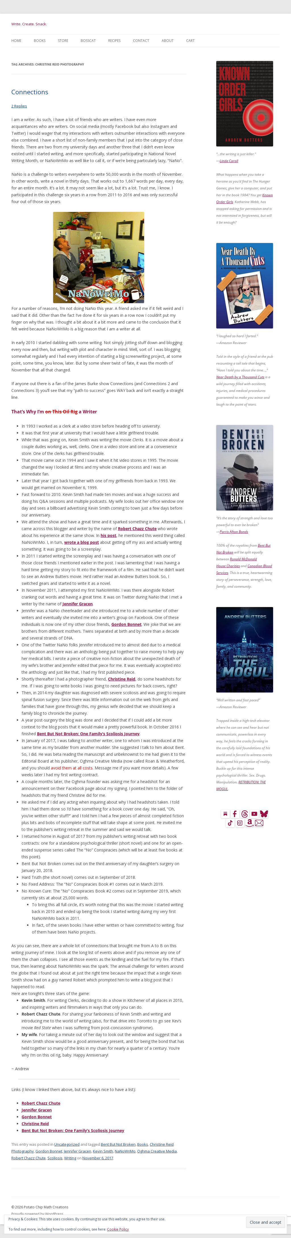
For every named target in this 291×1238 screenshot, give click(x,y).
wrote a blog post (81, 542)
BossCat (88, 40)
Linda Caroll (229, 160)
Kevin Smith (103, 1151)
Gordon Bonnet (126, 624)
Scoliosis (55, 1158)
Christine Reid (121, 679)
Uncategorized (67, 1144)
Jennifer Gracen (78, 603)
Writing (70, 1158)
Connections (29, 91)
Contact (141, 40)
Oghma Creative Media (157, 1151)
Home (16, 40)
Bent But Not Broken (118, 1144)
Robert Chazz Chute (137, 528)
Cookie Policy (118, 1229)
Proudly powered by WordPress (37, 1214)
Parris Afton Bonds (234, 531)
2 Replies (19, 106)
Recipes (114, 40)
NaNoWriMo (125, 1151)
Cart (190, 40)
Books (39, 40)
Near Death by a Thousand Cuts (240, 377)
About (168, 40)
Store (63, 40)
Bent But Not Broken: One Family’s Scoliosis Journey (88, 733)
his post (108, 535)
